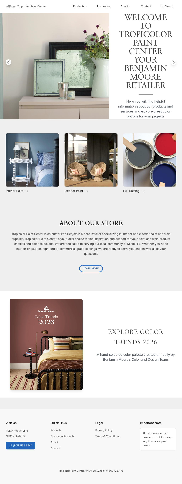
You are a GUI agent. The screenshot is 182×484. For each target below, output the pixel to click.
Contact (146, 6)
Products (80, 6)
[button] (8, 62)
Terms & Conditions (107, 436)
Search (167, 6)
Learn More (91, 268)
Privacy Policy (103, 430)
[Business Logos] (26, 6)
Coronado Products (62, 436)
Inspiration (104, 6)
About (126, 6)
